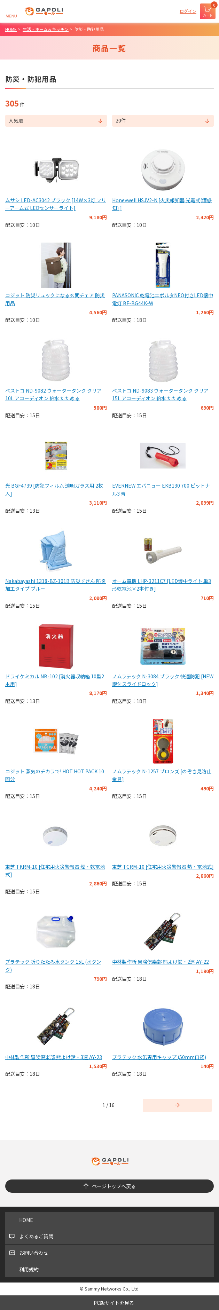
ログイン (188, 11)
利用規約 (29, 1269)
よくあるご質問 (36, 1236)
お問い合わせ (33, 1252)
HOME (26, 1219)
